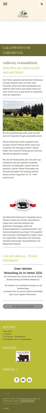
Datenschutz (36, 398)
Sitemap (16, 401)
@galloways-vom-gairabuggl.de (20, 339)
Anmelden (6, 408)
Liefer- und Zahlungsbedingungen (21, 398)
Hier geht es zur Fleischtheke (23, 306)
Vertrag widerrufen (27, 401)
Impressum (6, 398)
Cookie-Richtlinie (8, 401)
